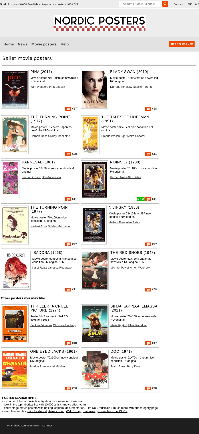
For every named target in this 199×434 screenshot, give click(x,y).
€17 (151, 343)
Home (8, 44)
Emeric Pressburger (113, 136)
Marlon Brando (39, 366)
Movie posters (44, 44)
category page (148, 408)
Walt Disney (73, 411)
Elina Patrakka (137, 325)
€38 (71, 153)
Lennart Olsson (31, 177)
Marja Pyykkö (118, 325)
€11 (151, 153)
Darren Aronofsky (121, 86)
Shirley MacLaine (59, 136)
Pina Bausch (57, 86)
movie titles (70, 404)
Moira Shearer (136, 136)
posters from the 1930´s (112, 411)
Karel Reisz (39, 267)
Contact (178, 4)
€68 (151, 108)
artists (58, 404)
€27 (71, 108)
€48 (71, 343)
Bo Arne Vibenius (41, 325)
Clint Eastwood (37, 411)
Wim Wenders (39, 86)
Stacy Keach (134, 366)
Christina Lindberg (64, 325)
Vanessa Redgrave (60, 267)
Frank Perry (118, 366)
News (22, 44)
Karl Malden (57, 366)
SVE (196, 4)
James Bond (56, 411)
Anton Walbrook (140, 267)
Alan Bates (134, 177)
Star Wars (89, 411)
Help (65, 44)
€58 (71, 388)
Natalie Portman (143, 86)
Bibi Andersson (51, 177)
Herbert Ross (39, 136)
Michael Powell (119, 267)
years (83, 404)
